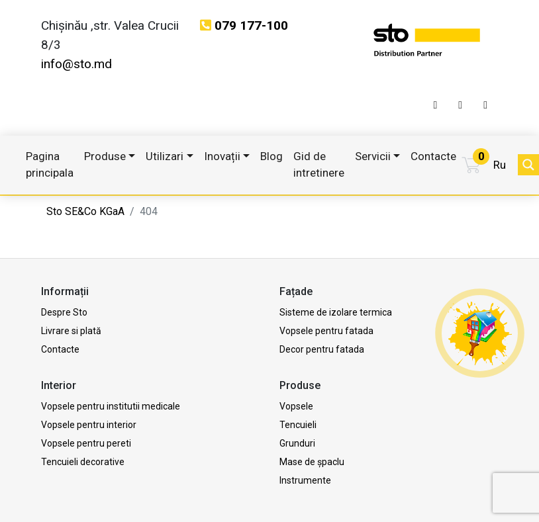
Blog (271, 156)
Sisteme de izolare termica (335, 312)
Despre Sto (64, 312)
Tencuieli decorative (82, 462)
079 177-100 (251, 25)
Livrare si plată (71, 331)
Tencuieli (298, 424)
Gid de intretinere (318, 165)
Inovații (222, 156)
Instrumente (305, 480)
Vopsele (296, 406)
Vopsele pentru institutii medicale (110, 406)
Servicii (373, 156)
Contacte (433, 156)
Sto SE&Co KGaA (85, 211)
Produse (105, 156)
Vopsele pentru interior (88, 424)
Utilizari (164, 156)
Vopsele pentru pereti (86, 443)
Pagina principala (50, 165)
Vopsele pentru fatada (326, 331)
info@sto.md (76, 63)
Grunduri (297, 443)
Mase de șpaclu (311, 462)
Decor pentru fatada (321, 349)
